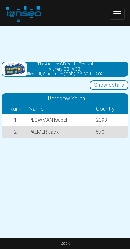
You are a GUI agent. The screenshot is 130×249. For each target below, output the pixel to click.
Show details (109, 85)
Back (65, 243)
